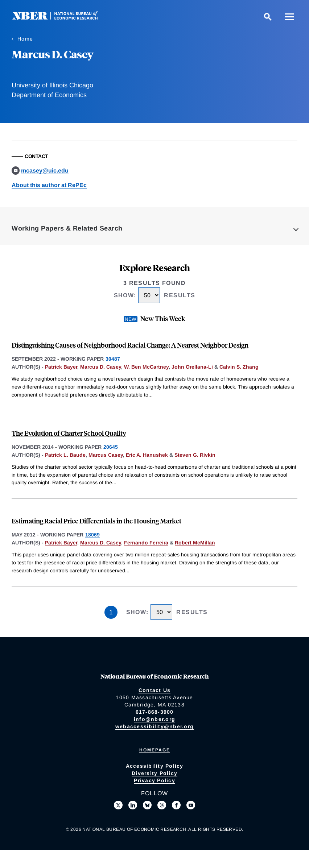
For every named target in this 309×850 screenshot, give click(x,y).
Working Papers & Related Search (67, 228)
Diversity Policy (154, 773)
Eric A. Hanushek (147, 455)
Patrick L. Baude (65, 455)
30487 (113, 359)
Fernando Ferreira (146, 543)
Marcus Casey (105, 455)
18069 (92, 535)
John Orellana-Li (192, 367)
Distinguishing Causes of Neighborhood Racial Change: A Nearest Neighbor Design (130, 344)
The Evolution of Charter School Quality (69, 433)
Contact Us (155, 690)
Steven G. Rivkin (194, 455)
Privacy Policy (154, 780)
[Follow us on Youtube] (190, 805)
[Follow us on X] (118, 805)
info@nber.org (154, 719)
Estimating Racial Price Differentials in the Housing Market (96, 520)
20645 (110, 447)
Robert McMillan (195, 543)
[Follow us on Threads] (161, 805)
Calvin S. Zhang (239, 367)
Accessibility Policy (155, 766)
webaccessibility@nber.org (154, 726)
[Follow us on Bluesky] (147, 805)
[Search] (268, 17)
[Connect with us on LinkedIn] (132, 805)
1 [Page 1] (111, 612)
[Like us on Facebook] (176, 805)
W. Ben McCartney (146, 367)
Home (25, 39)
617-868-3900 (155, 712)
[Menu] (289, 17)
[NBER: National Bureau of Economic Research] (61, 18)
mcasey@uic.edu (45, 170)
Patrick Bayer (61, 367)
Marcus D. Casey (100, 367)
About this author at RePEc (49, 185)
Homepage (154, 749)
